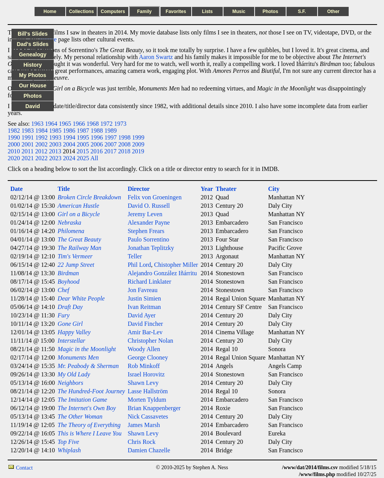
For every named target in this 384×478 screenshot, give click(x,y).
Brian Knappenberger (153, 408)
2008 (124, 144)
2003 (55, 144)
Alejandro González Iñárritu (162, 273)
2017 (110, 151)
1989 (110, 130)
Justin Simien (144, 298)
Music (238, 11)
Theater (226, 189)
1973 (120, 123)
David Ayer (141, 315)
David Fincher (145, 323)
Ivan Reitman (144, 307)
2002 (41, 144)
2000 (14, 144)
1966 (79, 123)
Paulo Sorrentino (148, 239)
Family (144, 11)
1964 (51, 123)
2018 (124, 151)
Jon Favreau (142, 290)
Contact (24, 468)
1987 (83, 130)
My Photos (32, 75)
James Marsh (143, 425)
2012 (41, 151)
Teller (134, 256)
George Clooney (147, 357)
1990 (14, 137)
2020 (14, 158)
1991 (28, 137)
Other (333, 11)
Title (64, 189)
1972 (106, 123)
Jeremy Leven (144, 214)
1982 (14, 130)
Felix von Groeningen (154, 197)
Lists (207, 11)
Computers (113, 11)
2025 (83, 158)
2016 (96, 151)
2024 (69, 158)
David (32, 106)
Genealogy (32, 54)
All (94, 158)
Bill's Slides (33, 34)
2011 (27, 151)
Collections (81, 11)
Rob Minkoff (143, 366)
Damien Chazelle (148, 450)
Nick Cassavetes (147, 416)
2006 (97, 144)
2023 (55, 158)
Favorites (176, 11)
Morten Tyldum (146, 399)
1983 (28, 130)
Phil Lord (139, 264)
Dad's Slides (33, 44)
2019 (138, 151)
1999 (138, 137)
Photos (270, 11)
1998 (124, 137)
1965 (65, 123)
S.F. (302, 11)
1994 (69, 137)
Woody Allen (143, 349)
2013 (55, 151)
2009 (138, 144)
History (32, 65)
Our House (32, 85)
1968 (92, 123)
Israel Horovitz (145, 374)
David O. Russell (148, 205)
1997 (110, 137)
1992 (41, 137)
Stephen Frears (145, 231)
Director (138, 189)
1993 (55, 137)
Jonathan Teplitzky (150, 248)
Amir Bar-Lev (144, 332)
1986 (69, 130)
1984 (41, 130)
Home (49, 11)
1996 (97, 137)
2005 (83, 144)
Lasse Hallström (147, 391)
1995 (83, 137)
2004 (69, 144)
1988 (97, 130)
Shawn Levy (142, 382)
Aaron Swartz (156, 57)
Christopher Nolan (150, 340)
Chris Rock (141, 442)
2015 (82, 151)
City (273, 189)
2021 (28, 158)
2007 (110, 144)
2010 (14, 151)
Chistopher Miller (176, 264)
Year (207, 189)
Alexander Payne (148, 222)
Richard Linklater (149, 281)
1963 (37, 123)
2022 (41, 158)
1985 (55, 130)
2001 (28, 144)
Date (16, 189)
